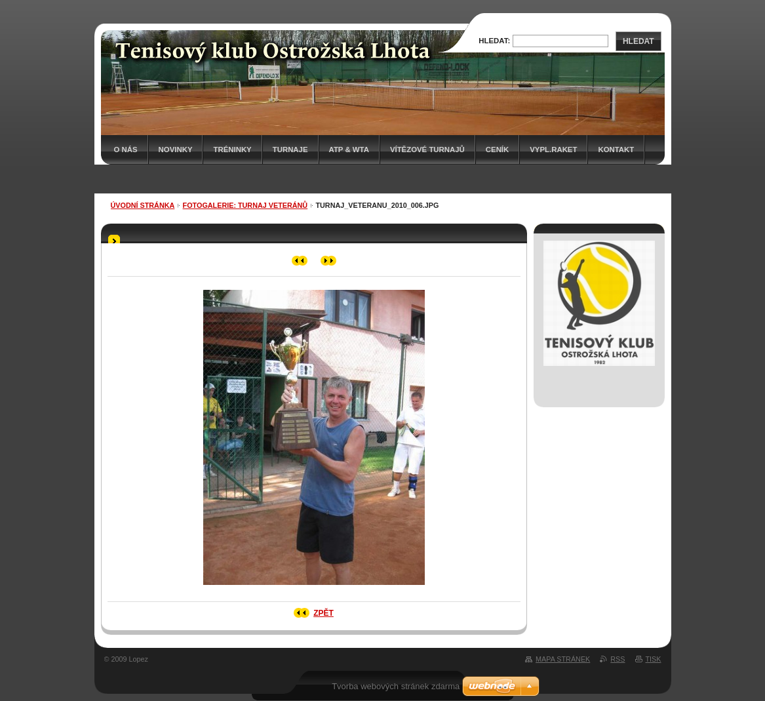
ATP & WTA (349, 149)
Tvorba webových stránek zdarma (396, 686)
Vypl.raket (553, 149)
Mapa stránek (563, 659)
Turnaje (290, 149)
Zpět (323, 613)
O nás (126, 149)
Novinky (176, 149)
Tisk (653, 659)
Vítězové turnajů (427, 149)
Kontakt (616, 149)
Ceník (497, 149)
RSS (617, 659)
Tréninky (232, 149)
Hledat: (494, 41)
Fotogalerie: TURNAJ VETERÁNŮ (245, 205)
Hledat (638, 41)
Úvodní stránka (143, 205)
